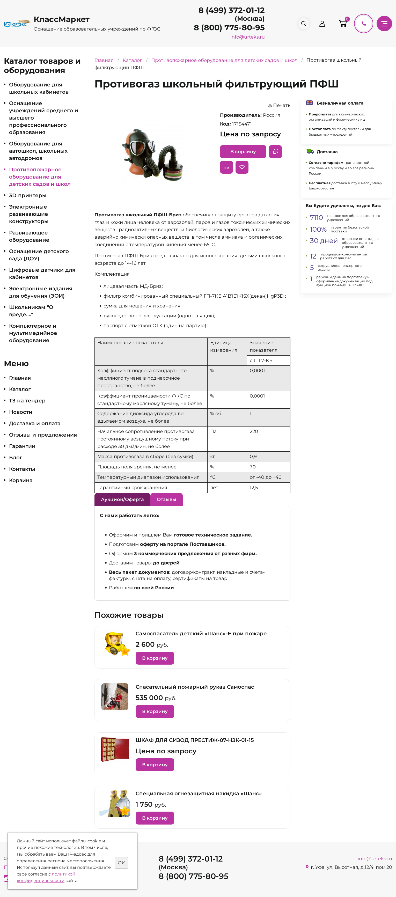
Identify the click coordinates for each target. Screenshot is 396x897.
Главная (20, 378)
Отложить (242, 167)
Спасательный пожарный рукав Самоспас (195, 687)
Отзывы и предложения (43, 435)
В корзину (243, 152)
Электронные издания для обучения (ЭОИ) (40, 292)
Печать (281, 105)
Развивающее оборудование (29, 236)
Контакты (22, 469)
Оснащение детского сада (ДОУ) (39, 255)
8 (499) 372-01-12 (229, 10)
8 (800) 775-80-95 (227, 27)
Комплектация (112, 274)
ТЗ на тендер (27, 401)
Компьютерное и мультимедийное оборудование (33, 333)
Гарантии (22, 446)
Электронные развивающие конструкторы (29, 214)
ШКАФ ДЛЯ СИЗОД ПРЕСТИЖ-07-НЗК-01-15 (195, 740)
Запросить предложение (275, 151)
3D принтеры (28, 195)
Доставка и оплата (35, 423)
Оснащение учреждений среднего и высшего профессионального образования (43, 117)
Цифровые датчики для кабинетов (42, 273)
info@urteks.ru (245, 37)
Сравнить (226, 167)
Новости (20, 412)
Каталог (20, 389)
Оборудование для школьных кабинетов (39, 88)
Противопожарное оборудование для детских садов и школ (40, 176)
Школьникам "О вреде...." (31, 311)
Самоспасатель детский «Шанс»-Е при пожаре (201, 633)
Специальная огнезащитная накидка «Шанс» (199, 793)
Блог (15, 457)
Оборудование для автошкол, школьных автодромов (38, 151)
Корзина (21, 480)
